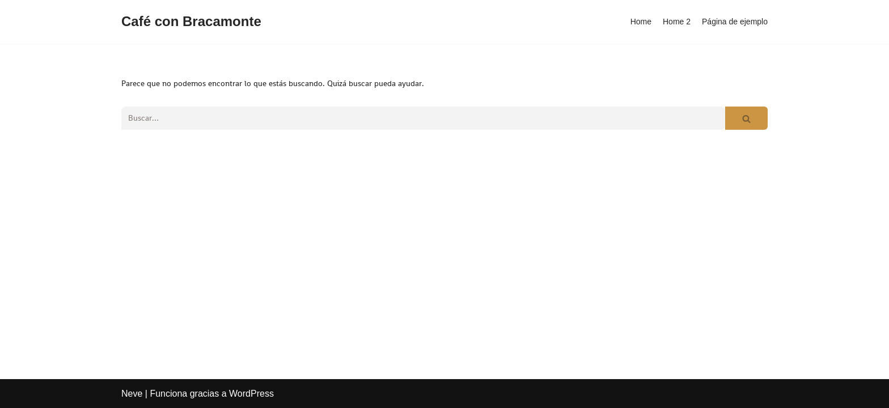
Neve (131, 393)
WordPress (251, 393)
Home (640, 21)
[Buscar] (423, 118)
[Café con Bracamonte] (191, 21)
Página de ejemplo (735, 21)
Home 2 (677, 21)
